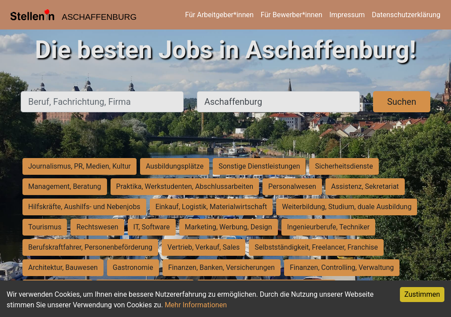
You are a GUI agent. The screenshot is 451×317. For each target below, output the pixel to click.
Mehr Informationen (196, 305)
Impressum (347, 15)
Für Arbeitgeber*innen (219, 15)
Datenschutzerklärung (406, 15)
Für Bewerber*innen (291, 15)
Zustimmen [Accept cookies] (422, 294)
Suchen (401, 101)
